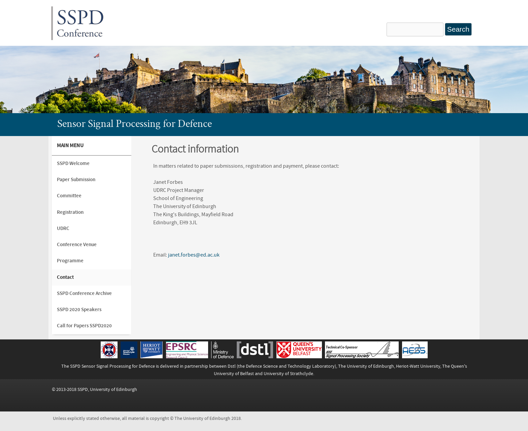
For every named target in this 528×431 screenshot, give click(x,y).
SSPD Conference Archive (84, 293)
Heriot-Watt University (418, 366)
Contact (65, 277)
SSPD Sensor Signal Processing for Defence (112, 366)
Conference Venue (77, 244)
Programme (70, 260)
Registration (70, 212)
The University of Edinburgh (366, 366)
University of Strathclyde (288, 373)
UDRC (63, 228)
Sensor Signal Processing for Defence (134, 124)
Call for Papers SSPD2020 (84, 325)
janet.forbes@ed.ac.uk (194, 255)
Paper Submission (76, 179)
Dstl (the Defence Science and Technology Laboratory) (282, 366)
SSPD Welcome (73, 163)
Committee (69, 195)
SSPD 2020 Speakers (79, 309)
